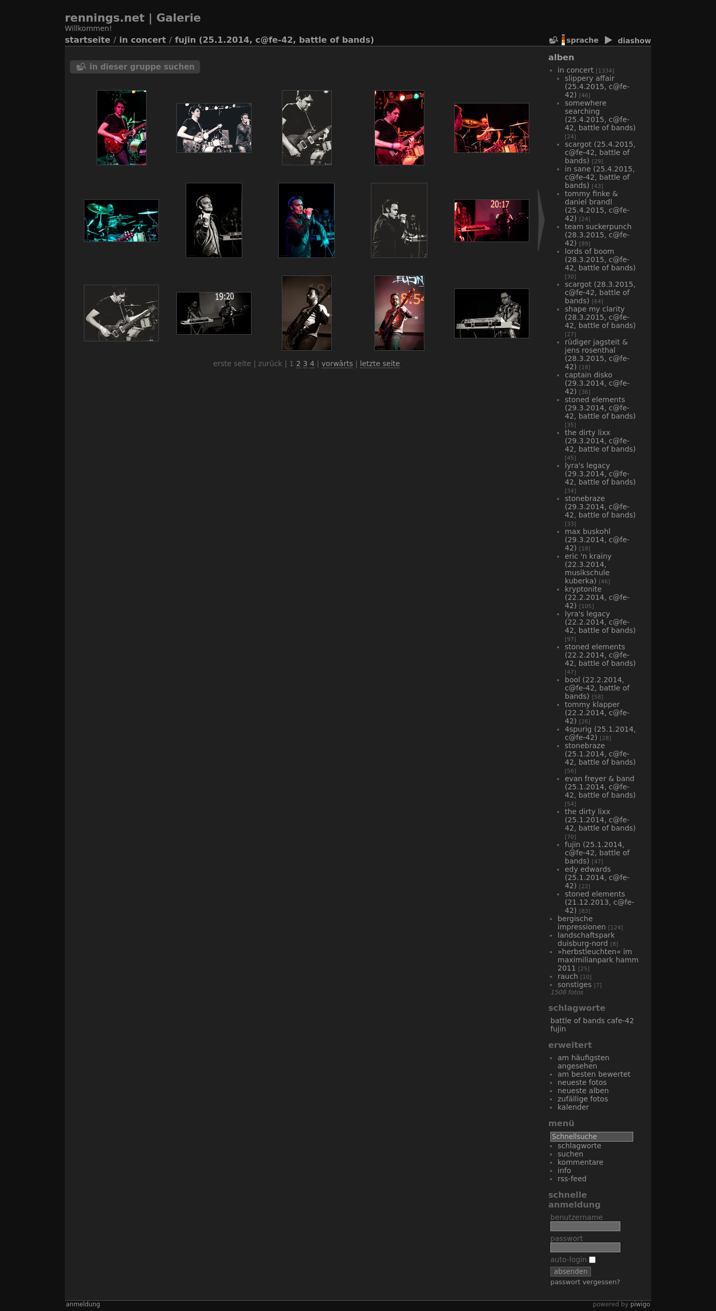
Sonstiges (575, 984)
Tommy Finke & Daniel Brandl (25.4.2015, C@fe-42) (597, 205)
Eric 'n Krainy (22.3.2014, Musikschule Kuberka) (588, 568)
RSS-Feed (572, 1179)
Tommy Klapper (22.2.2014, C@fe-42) (597, 712)
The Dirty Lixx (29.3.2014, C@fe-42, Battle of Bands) (600, 440)
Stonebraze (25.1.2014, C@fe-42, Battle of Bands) (600, 753)
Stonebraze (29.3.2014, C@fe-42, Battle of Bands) (600, 506)
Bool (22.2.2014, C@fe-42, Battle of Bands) (597, 688)
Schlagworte (579, 1146)
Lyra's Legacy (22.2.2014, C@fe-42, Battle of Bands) (600, 622)
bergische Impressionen (582, 923)
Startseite (88, 40)
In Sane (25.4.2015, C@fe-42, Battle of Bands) (600, 177)
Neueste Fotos (582, 1082)
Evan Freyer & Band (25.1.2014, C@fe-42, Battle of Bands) (600, 786)
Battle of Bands (577, 1020)
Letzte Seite (380, 363)
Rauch (568, 976)
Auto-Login (573, 1259)
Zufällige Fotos (583, 1099)
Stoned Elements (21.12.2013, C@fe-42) (599, 902)
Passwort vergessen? (585, 1282)
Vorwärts (337, 363)
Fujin (558, 1029)
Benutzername (576, 1217)
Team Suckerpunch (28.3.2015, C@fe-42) (598, 234)
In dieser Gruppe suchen (142, 67)
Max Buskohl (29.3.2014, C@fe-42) (597, 539)
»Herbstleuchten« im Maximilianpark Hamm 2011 (598, 959)
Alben (561, 57)
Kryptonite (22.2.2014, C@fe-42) (597, 597)
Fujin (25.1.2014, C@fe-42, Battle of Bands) (274, 40)
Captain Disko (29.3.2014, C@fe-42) (597, 383)
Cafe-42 (620, 1020)
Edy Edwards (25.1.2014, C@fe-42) (597, 877)
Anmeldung (83, 1304)
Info (564, 1170)
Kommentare (580, 1162)
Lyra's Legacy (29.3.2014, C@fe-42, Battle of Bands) (600, 473)
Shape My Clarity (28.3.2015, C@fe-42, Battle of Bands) (600, 317)
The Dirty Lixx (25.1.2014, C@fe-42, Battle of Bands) (600, 819)
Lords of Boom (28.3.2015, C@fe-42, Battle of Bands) (600, 259)
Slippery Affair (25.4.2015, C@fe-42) (597, 86)
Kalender (573, 1107)
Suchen (570, 1154)
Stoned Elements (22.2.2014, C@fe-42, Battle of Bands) (600, 655)
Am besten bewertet (594, 1074)
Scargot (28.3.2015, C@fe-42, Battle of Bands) (600, 292)
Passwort (566, 1238)
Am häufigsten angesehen (584, 1062)
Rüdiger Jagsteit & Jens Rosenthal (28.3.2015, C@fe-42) (597, 354)
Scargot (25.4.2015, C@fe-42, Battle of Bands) (600, 152)
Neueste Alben (583, 1090)
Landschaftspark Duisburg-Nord (586, 939)
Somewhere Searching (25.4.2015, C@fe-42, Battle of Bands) (600, 115)
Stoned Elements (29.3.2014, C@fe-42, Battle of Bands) (600, 407)
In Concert (142, 40)
